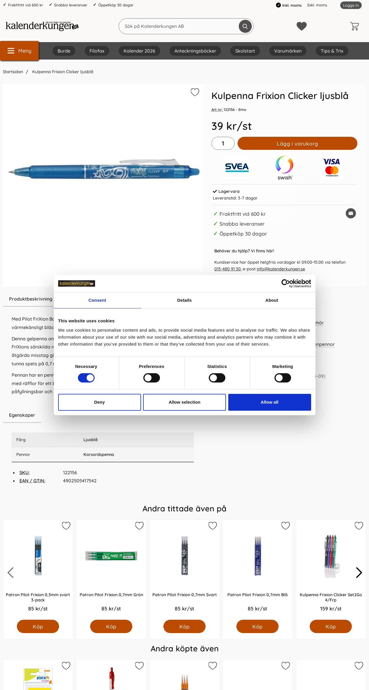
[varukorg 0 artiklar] (356, 26)
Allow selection (184, 402)
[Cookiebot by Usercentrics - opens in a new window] (285, 283)
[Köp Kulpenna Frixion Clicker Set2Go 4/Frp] (331, 626)
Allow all (270, 402)
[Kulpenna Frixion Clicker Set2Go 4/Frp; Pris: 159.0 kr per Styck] (331, 570)
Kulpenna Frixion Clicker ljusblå (62, 71)
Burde (64, 51)
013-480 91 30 (227, 269)
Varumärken (288, 51)
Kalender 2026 (139, 51)
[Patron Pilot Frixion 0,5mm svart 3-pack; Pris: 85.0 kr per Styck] (38, 570)
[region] (103, 415)
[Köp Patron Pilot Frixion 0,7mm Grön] (111, 626)
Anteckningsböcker (195, 51)
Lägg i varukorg (297, 143)
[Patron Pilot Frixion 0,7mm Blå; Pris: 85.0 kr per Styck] (258, 570)
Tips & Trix (332, 51)
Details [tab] (184, 300)
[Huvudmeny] (19, 50)
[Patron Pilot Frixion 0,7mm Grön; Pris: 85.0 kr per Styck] (111, 570)
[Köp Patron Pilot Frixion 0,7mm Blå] (258, 626)
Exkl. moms (317, 5)
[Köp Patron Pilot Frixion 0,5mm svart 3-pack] (38, 626)
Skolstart (245, 51)
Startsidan (13, 71)
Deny (99, 402)
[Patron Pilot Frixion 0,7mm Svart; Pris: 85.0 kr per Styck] (185, 570)
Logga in (351, 5)
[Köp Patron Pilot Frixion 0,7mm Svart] (184, 626)
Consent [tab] (97, 300)
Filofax (97, 51)
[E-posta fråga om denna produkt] (351, 213)
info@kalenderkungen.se (281, 269)
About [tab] (271, 300)
